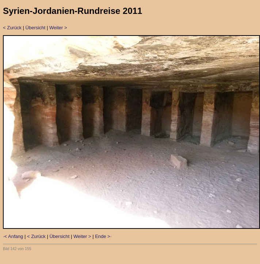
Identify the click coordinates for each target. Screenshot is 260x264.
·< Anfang (13, 236)
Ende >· (103, 236)
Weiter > (58, 27)
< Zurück (12, 27)
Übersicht (36, 27)
